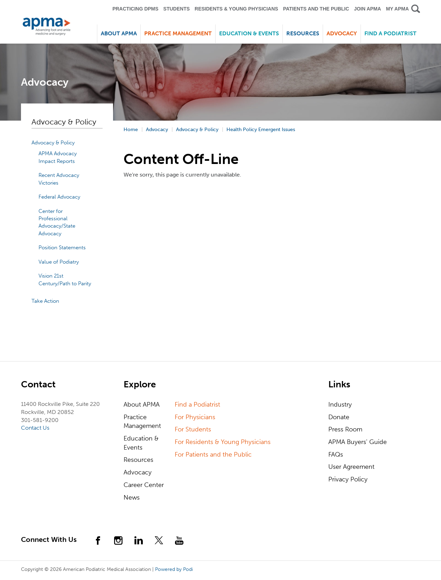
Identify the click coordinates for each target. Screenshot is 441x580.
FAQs (335, 454)
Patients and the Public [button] (316, 9)
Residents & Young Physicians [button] (236, 9)
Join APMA (367, 9)
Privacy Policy (348, 479)
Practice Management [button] (178, 33)
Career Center (144, 485)
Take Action (45, 301)
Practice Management (142, 421)
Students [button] (176, 9)
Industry (340, 404)
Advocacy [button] (342, 33)
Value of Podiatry (58, 262)
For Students (193, 429)
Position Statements (62, 247)
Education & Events (141, 443)
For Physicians (195, 417)
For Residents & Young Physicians (223, 442)
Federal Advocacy (59, 197)
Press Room (345, 429)
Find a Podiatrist (390, 33)
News (132, 497)
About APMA (142, 404)
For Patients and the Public (213, 454)
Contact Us (35, 427)
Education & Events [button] (249, 33)
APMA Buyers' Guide (357, 442)
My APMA (397, 9)
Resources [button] (302, 33)
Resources (138, 460)
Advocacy (138, 472)
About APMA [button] (119, 33)
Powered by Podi (174, 569)
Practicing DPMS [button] (135, 9)
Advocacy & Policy (53, 142)
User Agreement (351, 467)
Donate (338, 417)
